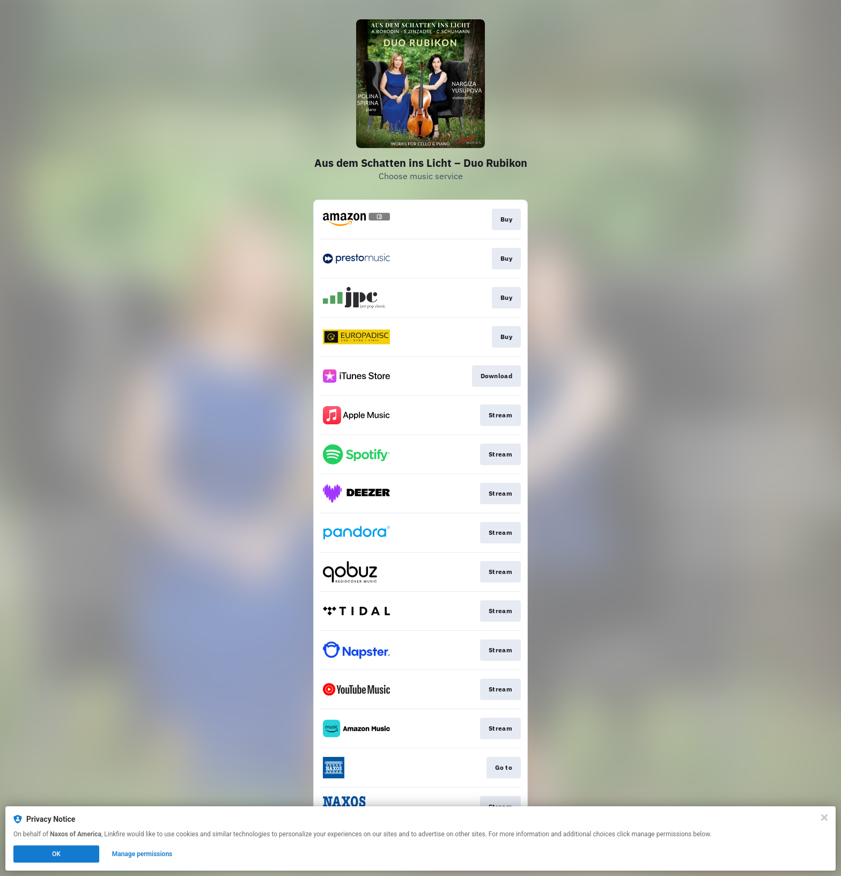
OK (56, 854)
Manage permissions (142, 854)
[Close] (824, 817)
